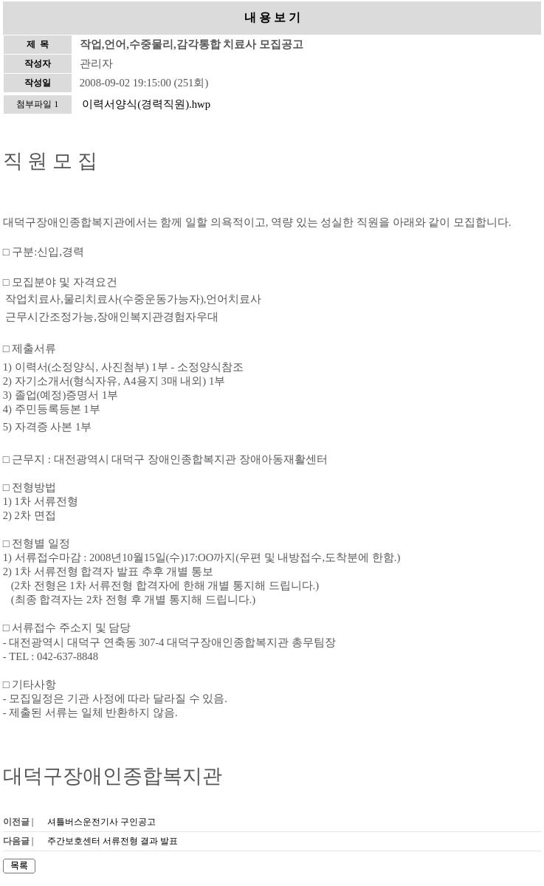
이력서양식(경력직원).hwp (146, 104)
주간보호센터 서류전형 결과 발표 (112, 841)
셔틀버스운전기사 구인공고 (101, 822)
